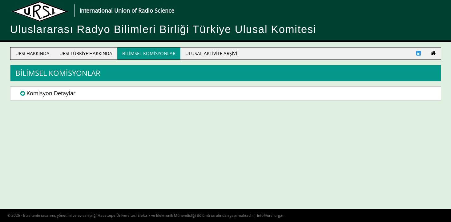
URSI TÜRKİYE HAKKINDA (85, 53)
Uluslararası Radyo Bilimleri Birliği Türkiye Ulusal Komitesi (163, 29)
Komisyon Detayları (51, 93)
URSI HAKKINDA (32, 53)
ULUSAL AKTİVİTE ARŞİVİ (211, 53)
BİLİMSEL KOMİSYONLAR (148, 53)
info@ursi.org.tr (270, 215)
